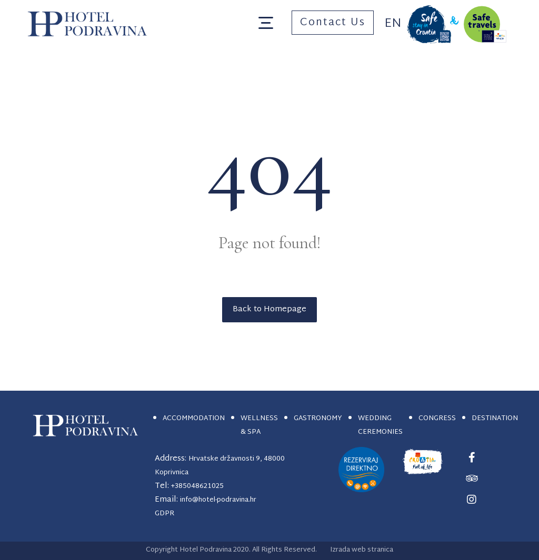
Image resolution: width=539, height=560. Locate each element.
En (393, 24)
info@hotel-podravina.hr (218, 500)
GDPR (164, 513)
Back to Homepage (269, 309)
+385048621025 (197, 486)
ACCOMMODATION (194, 418)
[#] (471, 457)
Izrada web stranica (361, 550)
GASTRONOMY (318, 418)
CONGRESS (437, 418)
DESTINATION (495, 418)
